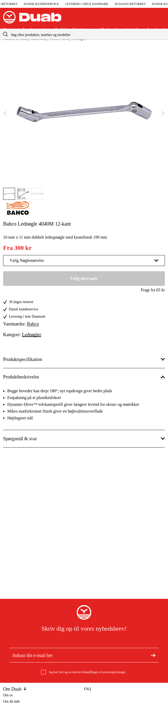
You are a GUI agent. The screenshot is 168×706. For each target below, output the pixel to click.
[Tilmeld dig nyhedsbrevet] (153, 655)
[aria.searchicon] (5, 34)
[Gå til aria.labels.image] (9, 194)
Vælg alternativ (84, 278)
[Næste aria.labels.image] (163, 113)
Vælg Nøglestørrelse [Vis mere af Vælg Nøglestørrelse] (84, 260)
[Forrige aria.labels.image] (4, 113)
